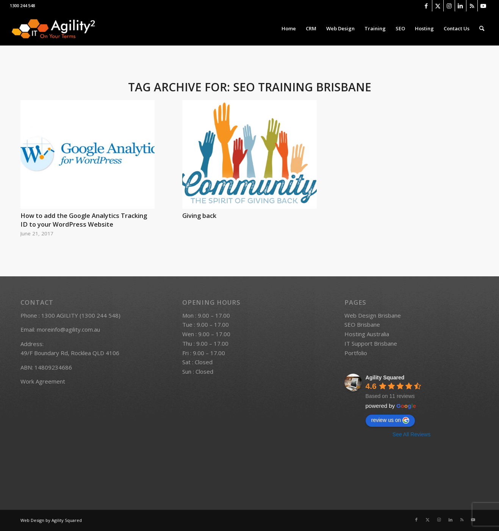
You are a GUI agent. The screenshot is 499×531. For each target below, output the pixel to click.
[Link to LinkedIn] (460, 5)
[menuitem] (289, 28)
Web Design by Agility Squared (51, 520)
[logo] (53, 28)
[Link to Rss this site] (471, 5)
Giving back (199, 215)
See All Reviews (411, 434)
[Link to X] (437, 5)
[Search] (481, 28)
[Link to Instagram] (449, 5)
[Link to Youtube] (483, 5)
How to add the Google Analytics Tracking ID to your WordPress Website (83, 220)
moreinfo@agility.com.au (68, 329)
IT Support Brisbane (370, 343)
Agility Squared (385, 377)
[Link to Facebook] (426, 5)
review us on (390, 420)
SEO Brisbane (362, 324)
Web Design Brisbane (372, 315)
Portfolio (355, 353)
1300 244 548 (22, 5)
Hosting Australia (366, 334)
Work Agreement (42, 381)
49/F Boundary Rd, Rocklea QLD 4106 (69, 353)
